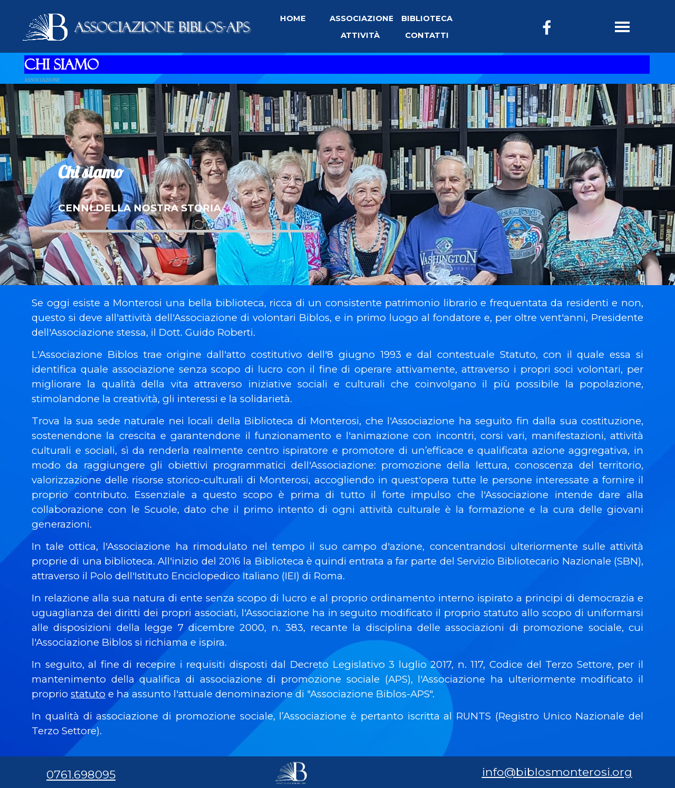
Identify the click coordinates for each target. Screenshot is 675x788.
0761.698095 (80, 774)
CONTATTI (427, 35)
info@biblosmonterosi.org (557, 772)
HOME (293, 18)
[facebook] (546, 27)
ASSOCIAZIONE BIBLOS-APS (161, 27)
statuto (88, 694)
